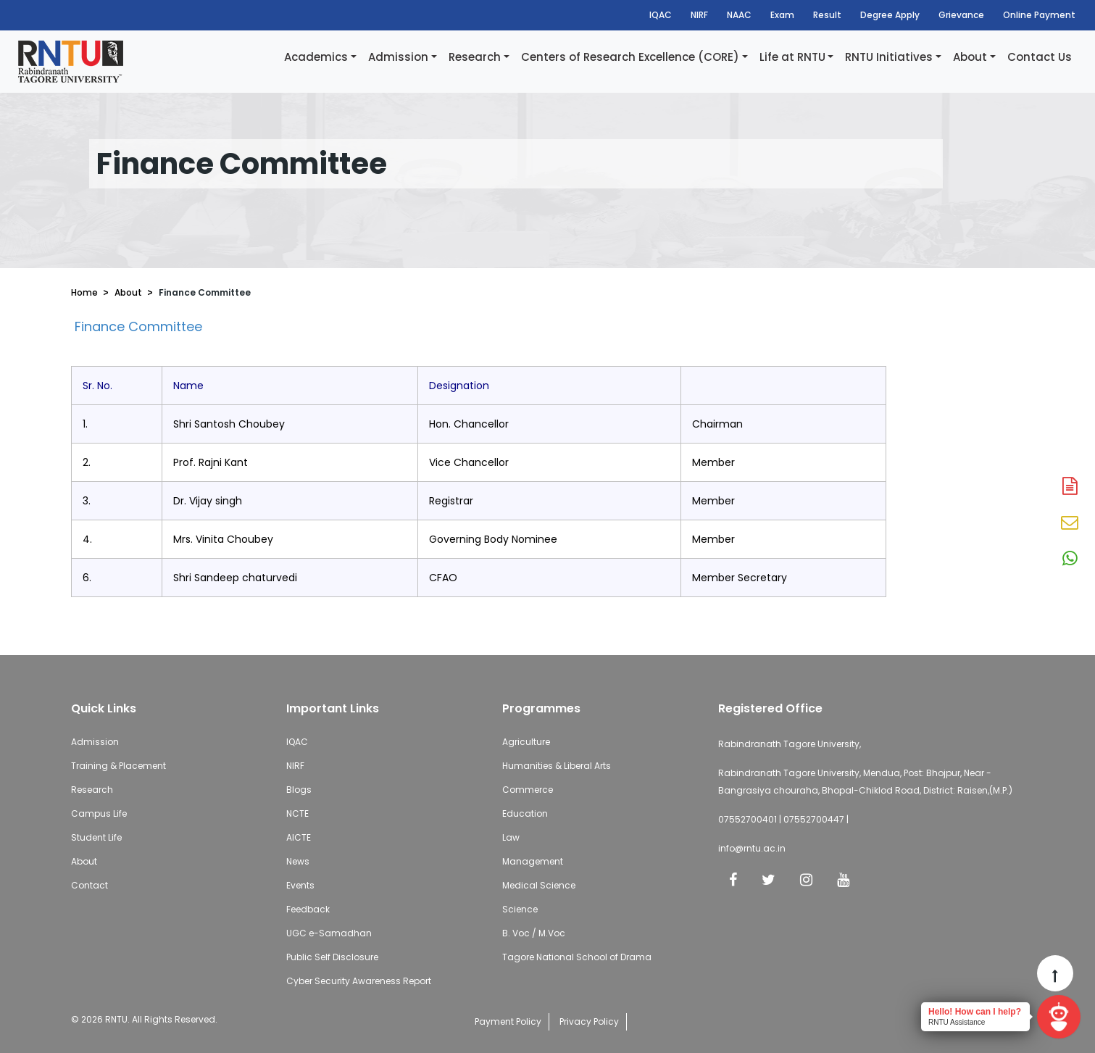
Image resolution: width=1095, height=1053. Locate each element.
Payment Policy (508, 1021)
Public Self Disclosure (332, 957)
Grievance (961, 15)
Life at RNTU (792, 56)
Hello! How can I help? (974, 1012)
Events (300, 885)
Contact (89, 885)
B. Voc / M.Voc (533, 933)
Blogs (299, 789)
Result (827, 15)
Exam (782, 15)
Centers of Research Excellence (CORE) (630, 56)
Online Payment (1039, 15)
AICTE (298, 837)
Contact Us (1039, 56)
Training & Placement (118, 765)
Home (84, 292)
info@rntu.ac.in (752, 848)
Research (475, 56)
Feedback (308, 909)
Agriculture (526, 742)
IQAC (660, 15)
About (970, 56)
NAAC (739, 15)
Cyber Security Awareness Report (358, 981)
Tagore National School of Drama (576, 957)
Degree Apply (890, 15)
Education (525, 813)
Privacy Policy (589, 1021)
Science (520, 909)
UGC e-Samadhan (329, 933)
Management (532, 861)
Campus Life (99, 813)
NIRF (699, 15)
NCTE (297, 813)
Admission (398, 56)
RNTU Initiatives (889, 56)
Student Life (96, 837)
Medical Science (538, 885)
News (297, 861)
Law (511, 837)
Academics (316, 56)
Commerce (527, 789)
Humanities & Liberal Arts (556, 765)
